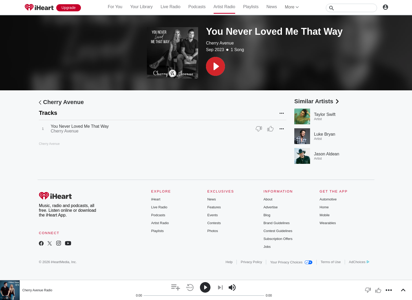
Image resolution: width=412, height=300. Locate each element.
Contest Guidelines (278, 231)
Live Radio (171, 6)
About (268, 199)
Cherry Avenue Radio (37, 290)
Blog (267, 215)
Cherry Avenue (220, 43)
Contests (214, 223)
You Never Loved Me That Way (80, 126)
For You (115, 6)
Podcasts (197, 6)
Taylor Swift (325, 114)
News (271, 6)
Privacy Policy (251, 262)
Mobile (324, 215)
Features (214, 207)
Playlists (251, 6)
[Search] (351, 8)
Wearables (328, 223)
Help (229, 262)
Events (212, 215)
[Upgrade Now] (68, 7)
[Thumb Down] (259, 128)
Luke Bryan (324, 134)
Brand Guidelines (277, 223)
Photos (212, 231)
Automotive (328, 199)
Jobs (267, 247)
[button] (215, 66)
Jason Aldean (326, 154)
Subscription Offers (278, 239)
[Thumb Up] (270, 128)
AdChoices (359, 262)
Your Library (141, 6)
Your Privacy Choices (291, 262)
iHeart (155, 199)
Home (324, 207)
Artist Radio (224, 6)
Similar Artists (317, 101)
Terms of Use (331, 262)
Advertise (271, 207)
